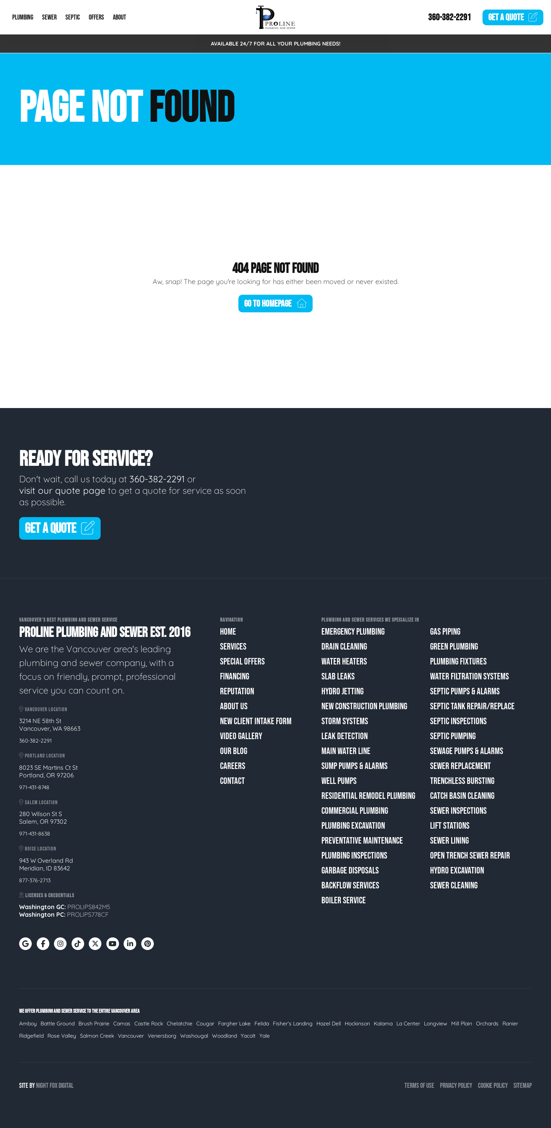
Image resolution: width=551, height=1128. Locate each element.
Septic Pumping (453, 736)
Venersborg (162, 1035)
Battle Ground (58, 1023)
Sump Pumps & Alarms (354, 766)
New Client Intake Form (256, 721)
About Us (234, 706)
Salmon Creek (97, 1035)
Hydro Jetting (342, 691)
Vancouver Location (43, 709)
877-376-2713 (35, 880)
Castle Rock (148, 1023)
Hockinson (357, 1023)
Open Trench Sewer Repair (470, 855)
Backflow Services (350, 885)
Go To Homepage (275, 303)
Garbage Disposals (350, 870)
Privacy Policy (456, 1086)
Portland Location (42, 756)
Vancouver (131, 1035)
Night (42, 1086)
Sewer (49, 17)
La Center (408, 1023)
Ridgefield (31, 1035)
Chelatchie (179, 1023)
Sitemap (523, 1086)
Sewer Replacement (460, 766)
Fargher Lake (234, 1023)
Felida (261, 1023)
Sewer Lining (449, 840)
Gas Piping (445, 631)
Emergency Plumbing (353, 631)
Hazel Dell (328, 1023)
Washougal (194, 1035)
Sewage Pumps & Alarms (466, 751)
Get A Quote (60, 529)
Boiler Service (343, 900)
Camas (121, 1023)
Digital (66, 1086)
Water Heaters (344, 661)
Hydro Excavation (457, 870)
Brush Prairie (93, 1023)
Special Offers (242, 661)
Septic (72, 17)
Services (233, 646)
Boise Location (37, 849)
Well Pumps (339, 781)
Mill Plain (461, 1023)
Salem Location (38, 802)
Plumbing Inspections (354, 855)
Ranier (510, 1023)
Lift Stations (449, 825)
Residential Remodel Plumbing (368, 796)
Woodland (224, 1035)
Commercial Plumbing (354, 810)
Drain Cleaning (344, 646)
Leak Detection (344, 736)
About (119, 17)
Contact (232, 781)
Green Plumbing (454, 646)
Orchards (487, 1023)
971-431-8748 (34, 787)
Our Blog (233, 751)
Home (228, 631)
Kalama (383, 1023)
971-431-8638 (34, 833)
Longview (435, 1023)
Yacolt (248, 1035)
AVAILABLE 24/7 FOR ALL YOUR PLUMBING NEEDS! (276, 43)
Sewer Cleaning (454, 885)
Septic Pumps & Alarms (465, 691)
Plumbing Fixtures (458, 661)
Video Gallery (241, 736)
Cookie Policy (493, 1086)
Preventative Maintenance (362, 840)
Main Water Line (345, 751)
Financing (234, 676)
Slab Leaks (338, 676)
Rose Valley (61, 1035)
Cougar (205, 1023)
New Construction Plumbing (364, 706)
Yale (264, 1035)
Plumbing (22, 17)
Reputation (237, 691)
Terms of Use (419, 1086)
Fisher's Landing (293, 1023)
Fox (53, 1086)
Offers (96, 17)
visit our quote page (62, 490)
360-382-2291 (449, 17)
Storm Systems (344, 721)
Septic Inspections (458, 721)
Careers (232, 766)
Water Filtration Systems (469, 676)
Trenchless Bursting (462, 781)
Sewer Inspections (458, 810)
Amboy (28, 1023)
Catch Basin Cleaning (462, 796)
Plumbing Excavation (353, 825)
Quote (513, 17)
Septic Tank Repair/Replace (472, 706)
